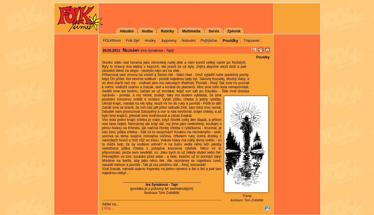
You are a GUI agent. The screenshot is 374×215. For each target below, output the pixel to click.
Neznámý (130, 50)
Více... (109, 208)
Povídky (263, 57)
